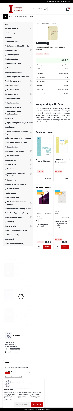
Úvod (37, 23)
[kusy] (39, 247)
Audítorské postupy (44, 161)
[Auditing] (53, 33)
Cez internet (9, 371)
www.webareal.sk (44, 409)
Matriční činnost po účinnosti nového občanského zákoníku (22, 315)
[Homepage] (5, 17)
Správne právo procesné (42, 226)
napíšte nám (12, 352)
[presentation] (36, 159)
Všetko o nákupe (21, 17)
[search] (45, 9)
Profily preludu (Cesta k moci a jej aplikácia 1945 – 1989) (23, 293)
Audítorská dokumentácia (60, 161)
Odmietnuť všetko (22, 404)
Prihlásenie (52, 1)
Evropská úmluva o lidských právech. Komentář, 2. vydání (62, 225)
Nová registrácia (64, 1)
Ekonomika (45, 23)
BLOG (31, 17)
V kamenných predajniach (13, 377)
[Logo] (16, 9)
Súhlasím (37, 404)
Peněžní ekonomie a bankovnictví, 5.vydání (22, 281)
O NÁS (11, 17)
